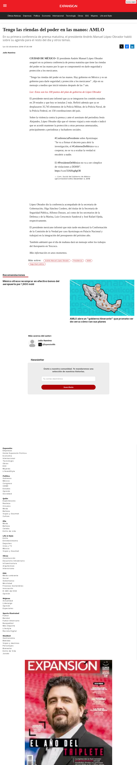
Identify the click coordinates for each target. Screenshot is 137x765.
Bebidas (7, 641)
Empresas (27, 16)
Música (6, 549)
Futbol (6, 616)
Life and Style (106, 16)
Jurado (6, 653)
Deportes (7, 543)
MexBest (7, 636)
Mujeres (94, 16)
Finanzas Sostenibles (13, 586)
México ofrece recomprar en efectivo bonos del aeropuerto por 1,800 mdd (31, 283)
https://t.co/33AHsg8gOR (68, 170)
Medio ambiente (10, 576)
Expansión (7, 448)
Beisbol (6, 618)
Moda (5, 509)
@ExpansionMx (48, 344)
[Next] (131, 305)
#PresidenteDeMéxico (69, 162)
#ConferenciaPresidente (67, 138)
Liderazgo (7, 603)
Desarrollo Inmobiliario (14, 561)
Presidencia (77, 261)
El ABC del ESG (10, 591)
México (6, 481)
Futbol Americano (11, 621)
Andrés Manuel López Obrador (57, 261)
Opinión (6, 491)
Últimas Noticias (14, 16)
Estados (6, 489)
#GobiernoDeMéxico (83, 146)
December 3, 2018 (82, 179)
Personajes (8, 646)
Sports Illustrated (11, 613)
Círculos (7, 506)
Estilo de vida (9, 531)
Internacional (58, 16)
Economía (46, 16)
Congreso (7, 483)
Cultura (6, 516)
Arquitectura (9, 566)
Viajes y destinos (11, 643)
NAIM (89, 261)
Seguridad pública (37, 264)
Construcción (9, 558)
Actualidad (8, 601)
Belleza (6, 511)
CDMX (5, 486)
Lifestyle (7, 628)
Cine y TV (7, 546)
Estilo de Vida (9, 651)
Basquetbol (8, 623)
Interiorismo (8, 568)
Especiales (8, 608)
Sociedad (7, 494)
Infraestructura (10, 563)
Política (37, 16)
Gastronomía (9, 638)
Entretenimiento (10, 541)
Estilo (5, 538)
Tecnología (71, 16)
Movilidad (7, 583)
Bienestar (7, 648)
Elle (4, 521)
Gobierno (7, 478)
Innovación (8, 588)
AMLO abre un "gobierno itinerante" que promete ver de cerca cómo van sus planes (101, 320)
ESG (87, 16)
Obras (80, 16)
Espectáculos (9, 501)
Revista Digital (131, 2)
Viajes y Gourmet (11, 514)
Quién (5, 498)
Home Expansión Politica (15, 453)
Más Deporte (9, 626)
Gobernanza (8, 581)
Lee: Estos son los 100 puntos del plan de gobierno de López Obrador (65, 92)
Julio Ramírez (45, 340)
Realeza (6, 503)
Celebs (6, 529)
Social (6, 578)
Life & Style (8, 536)
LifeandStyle (9, 471)
